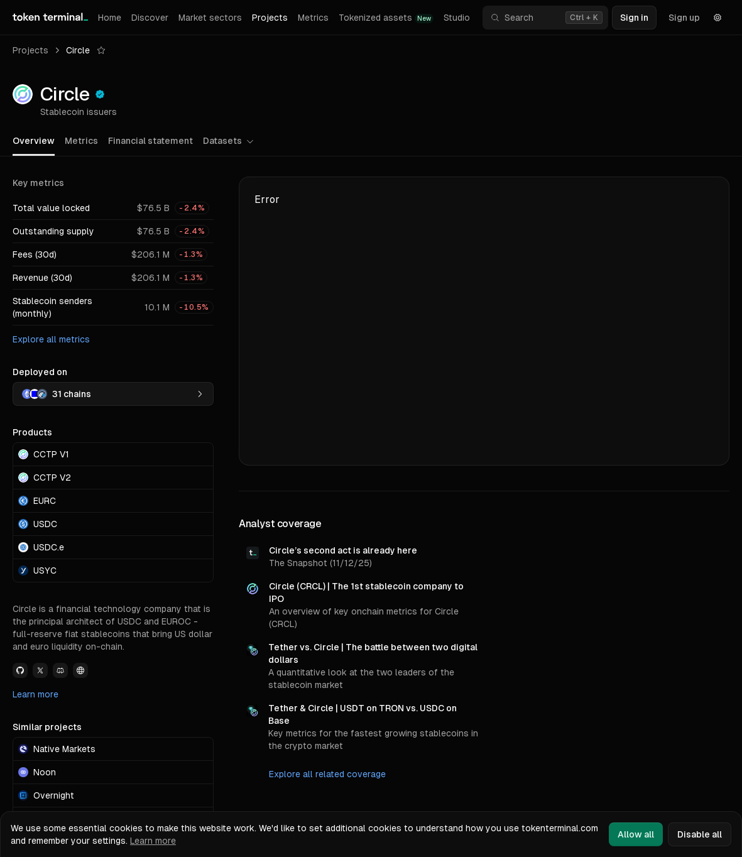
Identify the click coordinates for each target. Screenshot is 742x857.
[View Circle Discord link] (60, 670)
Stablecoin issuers (78, 112)
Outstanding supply (53, 231)
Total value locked (51, 208)
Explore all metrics (51, 339)
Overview (34, 141)
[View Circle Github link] (20, 670)
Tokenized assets (386, 18)
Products (32, 432)
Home (109, 18)
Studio (457, 18)
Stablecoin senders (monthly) (52, 307)
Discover (149, 18)
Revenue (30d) (42, 278)
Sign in (634, 18)
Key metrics (38, 183)
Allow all (636, 834)
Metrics (313, 18)
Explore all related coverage (327, 774)
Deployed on (40, 372)
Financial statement (150, 141)
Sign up (684, 18)
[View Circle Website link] (80, 670)
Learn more (35, 694)
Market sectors (210, 18)
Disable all (699, 834)
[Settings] (717, 18)
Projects (270, 18)
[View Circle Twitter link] (40, 670)
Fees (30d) (35, 254)
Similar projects (47, 727)
